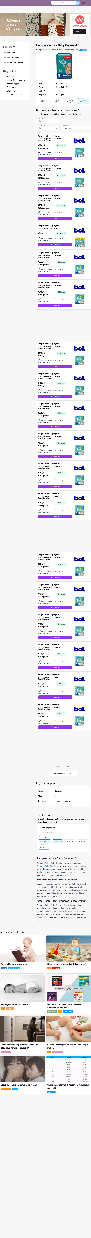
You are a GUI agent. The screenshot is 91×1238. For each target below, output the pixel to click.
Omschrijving (12, 91)
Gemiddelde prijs (45, 841)
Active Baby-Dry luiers (14, 62)
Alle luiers (9, 52)
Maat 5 (59, 91)
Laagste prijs (58, 841)
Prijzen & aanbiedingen (16, 80)
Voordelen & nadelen (15, 94)
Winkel (41, 118)
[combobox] (63, 832)
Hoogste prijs (70, 841)
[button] (86, 3)
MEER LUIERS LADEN (62, 774)
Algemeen (11, 76)
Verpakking (42, 125)
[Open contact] (83, 2)
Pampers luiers (11, 57)
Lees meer (83, 50)
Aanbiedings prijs (83, 841)
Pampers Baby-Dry (45, 866)
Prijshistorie (11, 87)
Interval (42, 844)
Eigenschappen (13, 83)
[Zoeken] (78, 3)
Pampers (59, 83)
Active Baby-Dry (62, 87)
